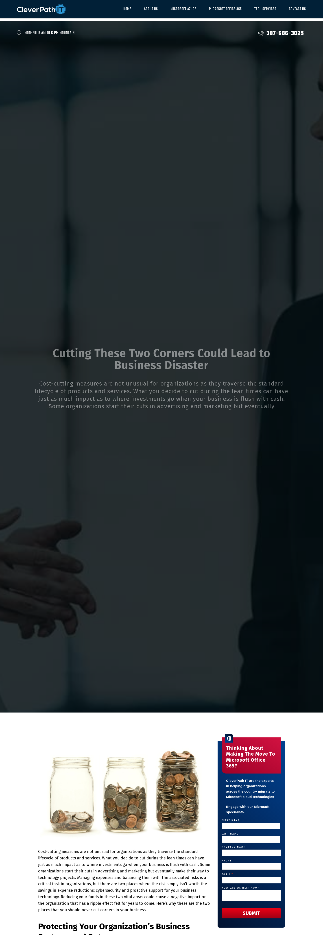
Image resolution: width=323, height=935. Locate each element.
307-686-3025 (281, 33)
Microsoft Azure (183, 9)
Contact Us (297, 9)
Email (227, 874)
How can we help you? (240, 888)
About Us (151, 9)
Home (127, 9)
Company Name (233, 847)
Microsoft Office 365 (225, 9)
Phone (227, 861)
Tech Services (265, 9)
